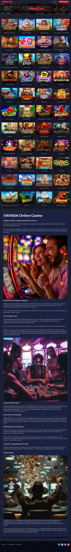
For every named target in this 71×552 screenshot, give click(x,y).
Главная (19, 544)
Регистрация (11, 544)
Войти (55, 1)
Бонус (4, 544)
